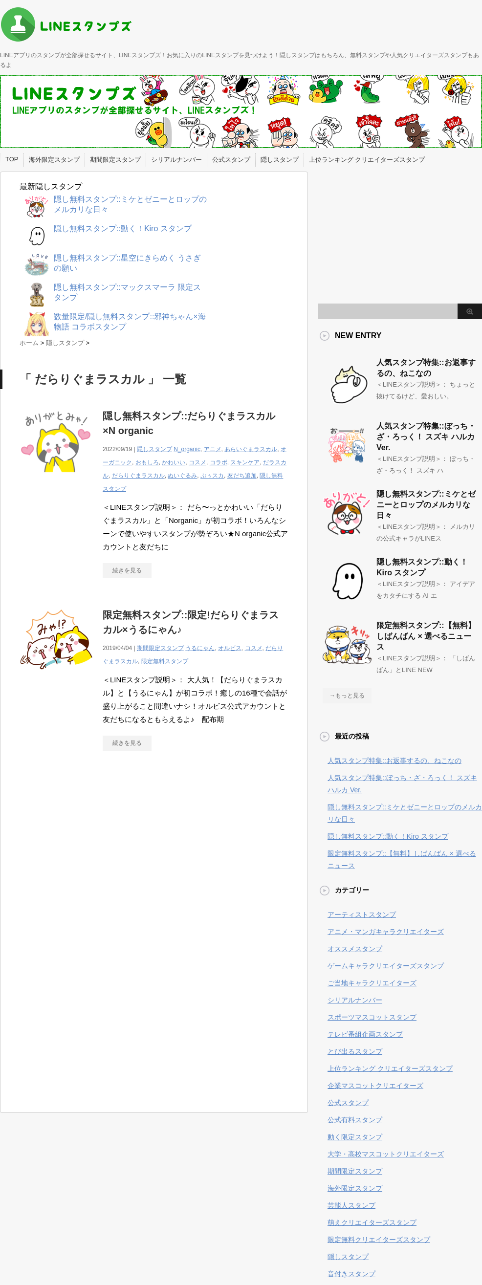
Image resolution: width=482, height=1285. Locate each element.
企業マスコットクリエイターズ (375, 1085)
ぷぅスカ (212, 475)
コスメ (197, 462)
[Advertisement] (102, 848)
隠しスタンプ (280, 159)
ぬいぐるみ (182, 475)
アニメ (212, 449)
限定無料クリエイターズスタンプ (379, 1239)
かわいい (173, 462)
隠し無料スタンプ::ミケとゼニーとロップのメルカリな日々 (426, 505)
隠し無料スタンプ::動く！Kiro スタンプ (388, 836)
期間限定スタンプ (115, 159)
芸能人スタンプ (351, 1205)
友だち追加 (242, 475)
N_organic (187, 449)
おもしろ (147, 462)
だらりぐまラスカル (138, 475)
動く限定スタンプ (355, 1137)
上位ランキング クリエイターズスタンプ (367, 159)
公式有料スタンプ (355, 1120)
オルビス (229, 648)
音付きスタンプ (351, 1274)
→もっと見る (347, 695)
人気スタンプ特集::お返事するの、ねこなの (394, 760)
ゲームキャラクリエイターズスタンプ (386, 966)
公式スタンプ (231, 159)
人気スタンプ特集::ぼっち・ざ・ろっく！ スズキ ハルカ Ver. (426, 437)
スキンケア (245, 462)
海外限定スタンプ (54, 159)
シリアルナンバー (176, 159)
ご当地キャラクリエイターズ (372, 983)
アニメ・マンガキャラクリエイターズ (386, 932)
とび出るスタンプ (355, 1051)
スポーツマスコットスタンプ (372, 1017)
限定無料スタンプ (164, 661)
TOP (12, 159)
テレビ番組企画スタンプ (365, 1034)
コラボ (218, 462)
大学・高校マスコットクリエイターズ (386, 1154)
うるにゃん (200, 648)
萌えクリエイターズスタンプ (372, 1222)
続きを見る (127, 570)
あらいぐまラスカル (250, 449)
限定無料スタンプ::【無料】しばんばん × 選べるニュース (426, 636)
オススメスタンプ (355, 949)
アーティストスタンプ (362, 914)
